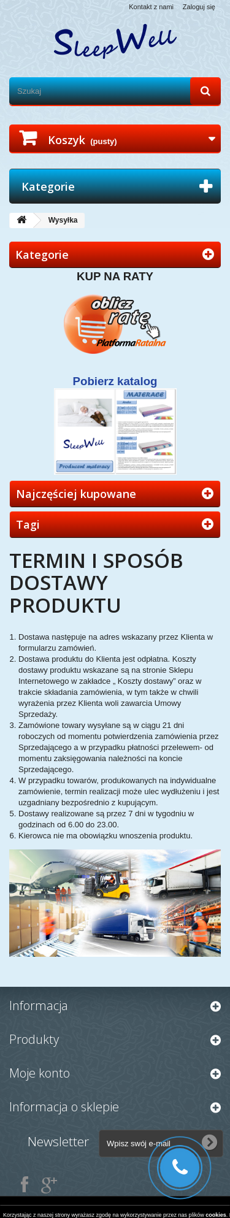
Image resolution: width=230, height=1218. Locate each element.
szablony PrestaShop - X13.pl (167, 1204)
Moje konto (39, 1073)
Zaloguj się (199, 6)
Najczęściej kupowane (76, 493)
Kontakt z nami (151, 6)
